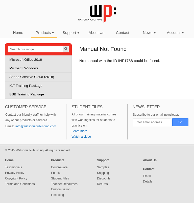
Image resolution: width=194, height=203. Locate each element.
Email (147, 176)
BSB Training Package (26, 94)
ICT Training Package (25, 86)
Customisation (60, 189)
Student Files (60, 178)
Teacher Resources (64, 184)
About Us (96, 32)
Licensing (57, 195)
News (149, 32)
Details (147, 181)
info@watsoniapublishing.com (35, 126)
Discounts (103, 178)
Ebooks (56, 173)
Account (175, 32)
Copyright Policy (16, 178)
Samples (103, 167)
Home (18, 32)
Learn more (79, 131)
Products (45, 32)
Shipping (103, 173)
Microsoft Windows (23, 68)
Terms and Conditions (20, 184)
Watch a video (81, 136)
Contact (122, 32)
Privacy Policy (14, 173)
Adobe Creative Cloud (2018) (31, 77)
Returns (102, 184)
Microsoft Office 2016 (25, 60)
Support (71, 32)
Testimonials (13, 167)
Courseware (59, 167)
